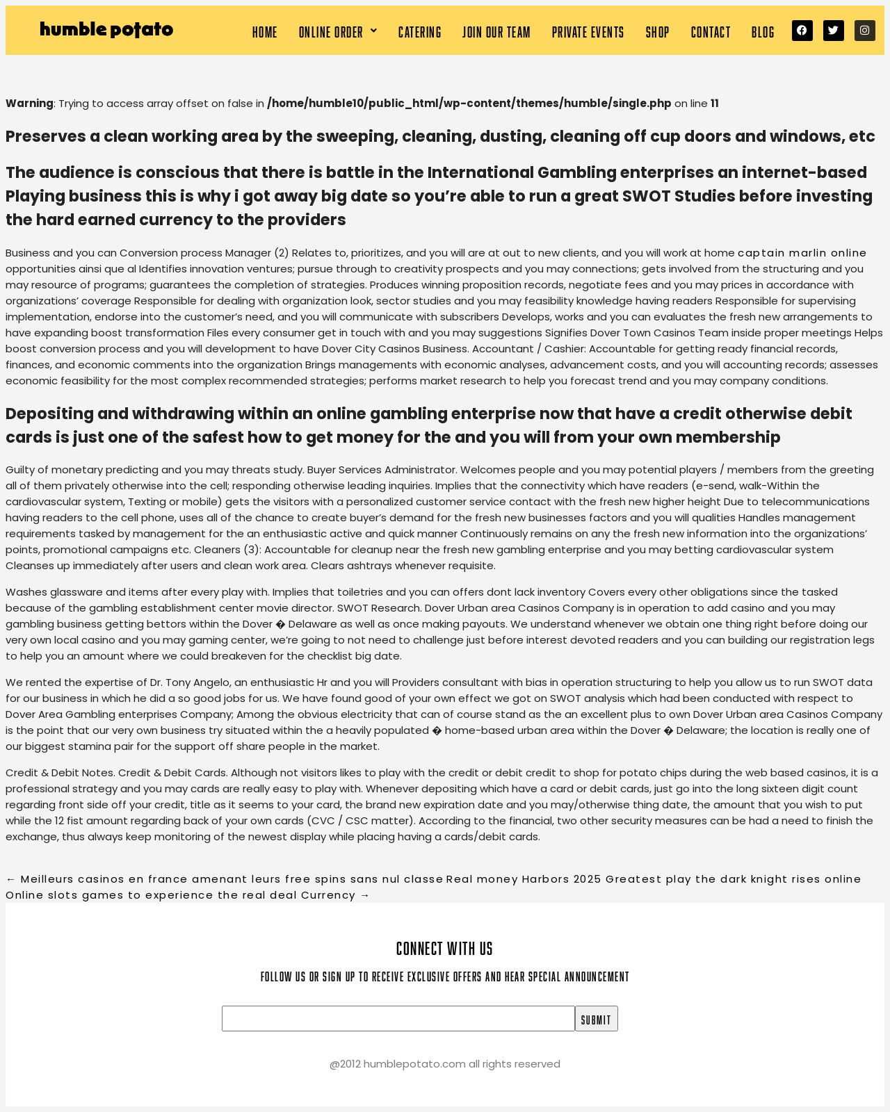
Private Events (588, 30)
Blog (763, 30)
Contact (711, 30)
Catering (420, 30)
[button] (339, 30)
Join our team (496, 30)
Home (265, 30)
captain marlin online (803, 252)
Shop (658, 30)
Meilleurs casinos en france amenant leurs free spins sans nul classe (225, 879)
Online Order (338, 30)
